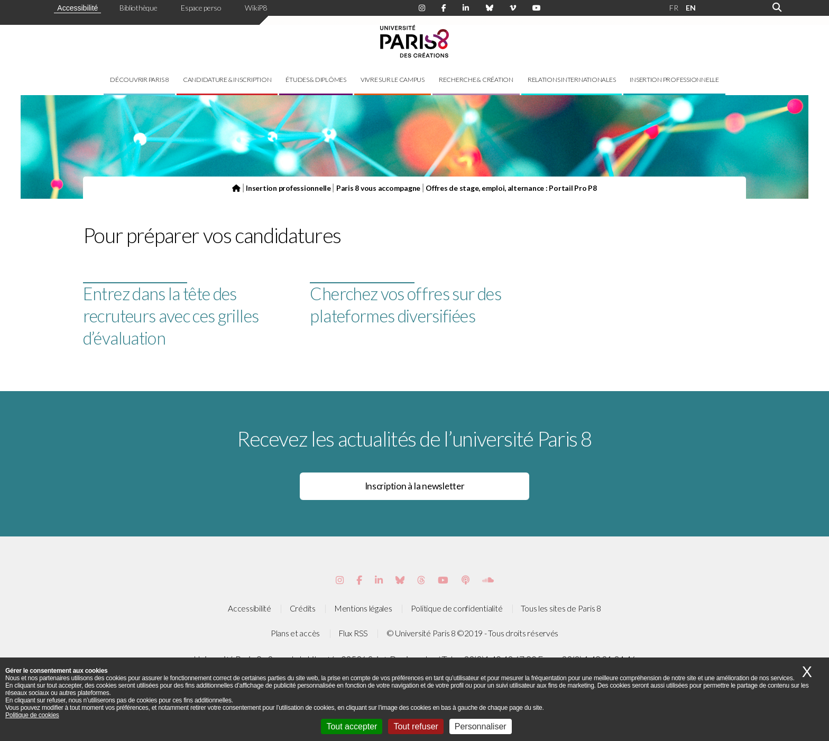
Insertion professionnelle (674, 80)
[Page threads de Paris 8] (421, 580)
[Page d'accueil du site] (236, 187)
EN (690, 7)
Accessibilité (77, 8)
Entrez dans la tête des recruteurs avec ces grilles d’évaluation (171, 315)
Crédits (303, 608)
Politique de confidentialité (457, 608)
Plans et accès (295, 633)
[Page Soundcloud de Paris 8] (488, 580)
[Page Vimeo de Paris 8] (379, 580)
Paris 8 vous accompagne (378, 187)
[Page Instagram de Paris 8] (421, 8)
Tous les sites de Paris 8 (561, 608)
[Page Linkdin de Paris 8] (465, 8)
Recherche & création (476, 80)
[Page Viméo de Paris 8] (512, 8)
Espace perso (201, 7)
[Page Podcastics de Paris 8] (465, 580)
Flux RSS (353, 633)
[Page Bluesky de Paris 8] (490, 8)
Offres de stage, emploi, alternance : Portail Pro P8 (511, 187)
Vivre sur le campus (393, 80)
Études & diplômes (315, 80)
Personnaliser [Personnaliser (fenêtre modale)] (480, 726)
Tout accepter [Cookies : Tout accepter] (351, 726)
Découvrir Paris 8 (139, 80)
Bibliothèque (138, 7)
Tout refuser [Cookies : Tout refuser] (415, 726)
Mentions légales (363, 608)
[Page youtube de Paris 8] (536, 8)
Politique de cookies (32, 715)
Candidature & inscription (227, 80)
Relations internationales (572, 80)
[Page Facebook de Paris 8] (444, 8)
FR (673, 7)
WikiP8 (255, 7)
